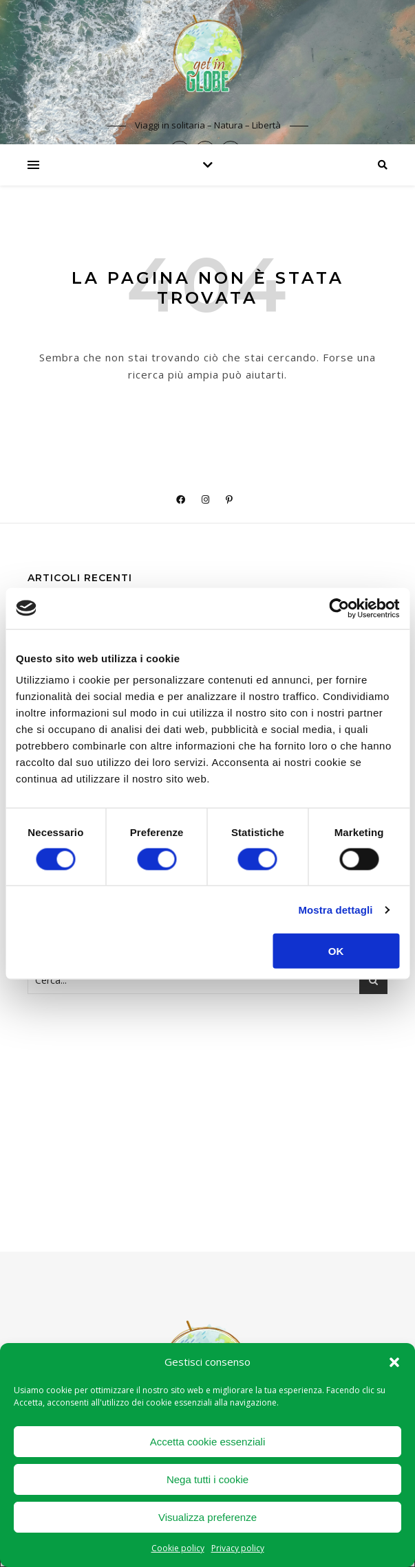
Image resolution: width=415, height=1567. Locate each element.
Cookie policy (177, 1548)
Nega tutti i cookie (207, 1479)
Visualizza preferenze (207, 1517)
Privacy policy (237, 1548)
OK (336, 951)
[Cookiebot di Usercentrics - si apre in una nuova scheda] (339, 608)
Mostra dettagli (335, 909)
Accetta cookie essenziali (208, 1441)
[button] (394, 1362)
